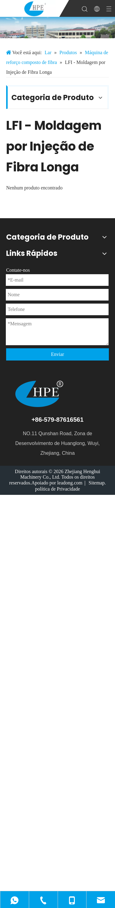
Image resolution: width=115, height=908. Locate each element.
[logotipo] (57, 393)
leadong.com (69, 482)
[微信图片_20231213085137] (57, 27)
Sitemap (97, 482)
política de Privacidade (57, 488)
